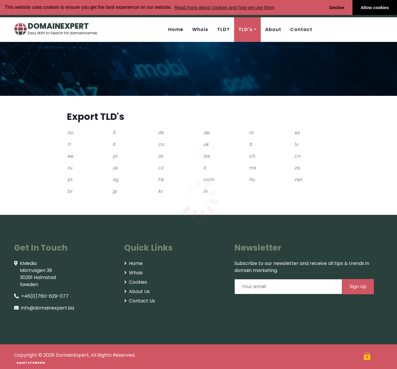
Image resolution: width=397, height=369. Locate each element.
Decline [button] (336, 7)
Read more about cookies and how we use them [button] (224, 7)
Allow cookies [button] (375, 7)
